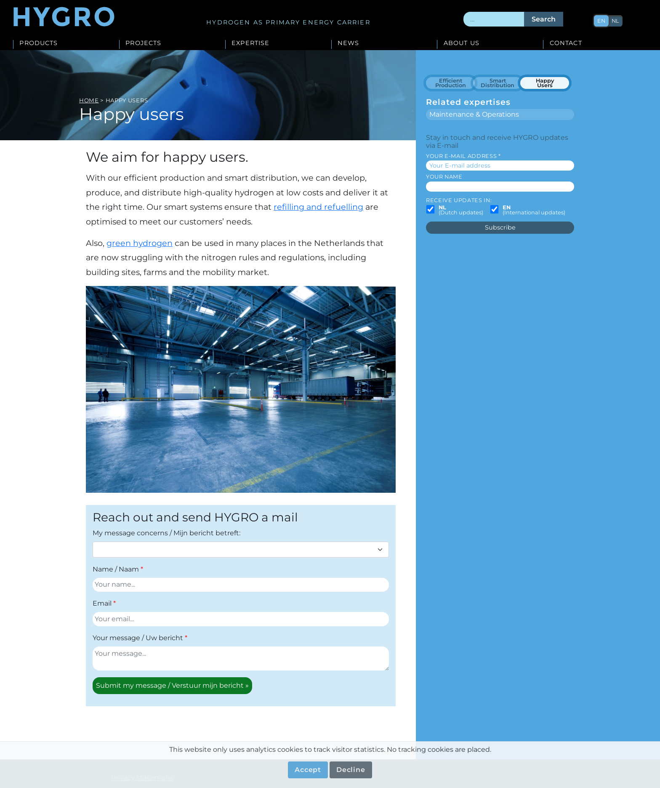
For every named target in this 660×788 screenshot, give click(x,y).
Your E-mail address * (463, 156)
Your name (444, 177)
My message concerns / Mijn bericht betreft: (166, 533)
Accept (308, 770)
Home (89, 100)
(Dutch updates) (461, 210)
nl (615, 21)
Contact (566, 43)
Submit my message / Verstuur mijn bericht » (172, 685)
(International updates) (534, 210)
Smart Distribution (497, 83)
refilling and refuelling (318, 207)
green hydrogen (139, 243)
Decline (350, 770)
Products (38, 43)
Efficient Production (450, 83)
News (348, 43)
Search (544, 19)
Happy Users (545, 83)
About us (461, 43)
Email (102, 603)
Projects (143, 43)
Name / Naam (116, 569)
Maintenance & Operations (474, 114)
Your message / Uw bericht (138, 638)
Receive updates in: (459, 200)
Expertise (250, 43)
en (601, 21)
